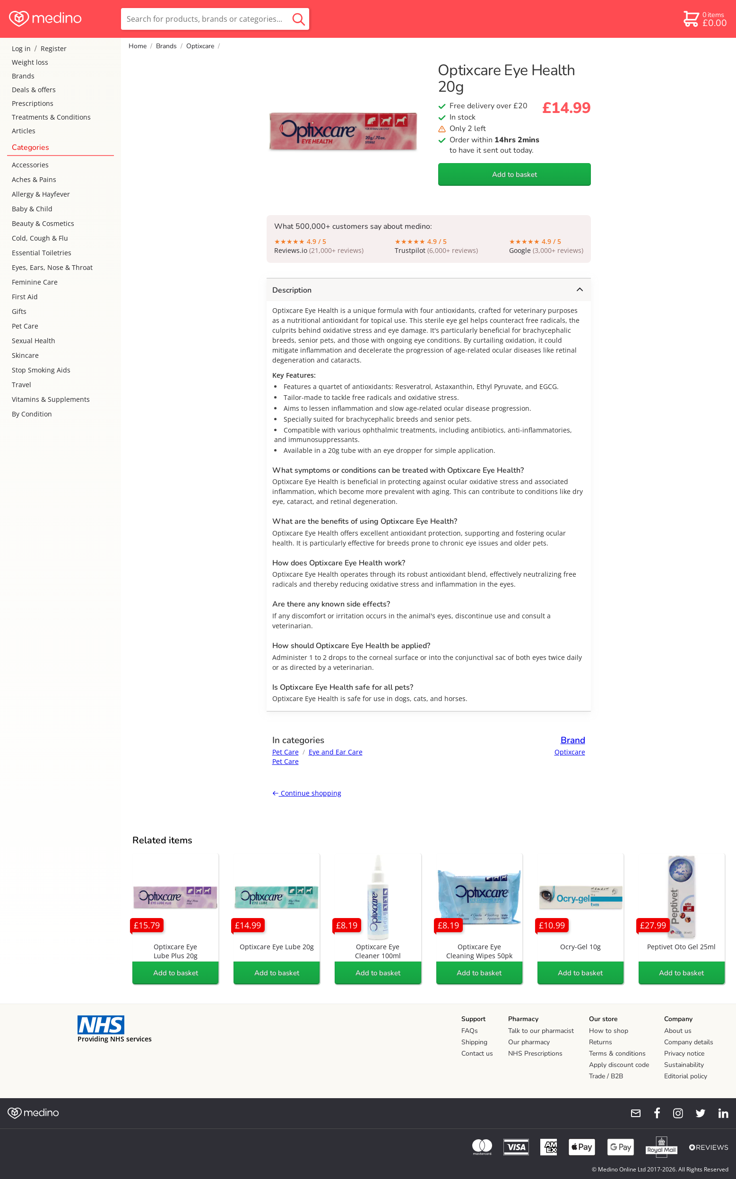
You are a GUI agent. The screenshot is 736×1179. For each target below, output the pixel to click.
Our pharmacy (529, 1042)
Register (54, 48)
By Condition (32, 413)
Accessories (30, 164)
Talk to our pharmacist (541, 1030)
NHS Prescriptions (535, 1053)
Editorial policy (685, 1076)
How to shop (608, 1030)
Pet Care (25, 325)
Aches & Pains (34, 179)
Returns (600, 1042)
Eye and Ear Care (336, 751)
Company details (688, 1042)
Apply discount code (619, 1064)
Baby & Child (32, 208)
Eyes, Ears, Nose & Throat (52, 267)
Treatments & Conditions (51, 117)
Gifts (19, 311)
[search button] (298, 19)
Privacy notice (684, 1053)
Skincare (25, 355)
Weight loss (30, 62)
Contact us (477, 1053)
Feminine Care (35, 281)
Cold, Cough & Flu (40, 238)
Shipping (474, 1042)
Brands (23, 75)
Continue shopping (306, 793)
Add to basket (514, 174)
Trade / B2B (606, 1076)
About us (678, 1030)
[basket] (704, 18)
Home (138, 46)
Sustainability (684, 1064)
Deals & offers (34, 89)
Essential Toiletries (41, 252)
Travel (21, 384)
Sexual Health (33, 340)
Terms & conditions (617, 1053)
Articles (23, 130)
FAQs (469, 1030)
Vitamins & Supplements (51, 399)
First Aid (25, 296)
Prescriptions (32, 103)
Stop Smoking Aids (41, 369)
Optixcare (200, 46)
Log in (21, 48)
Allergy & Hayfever (41, 194)
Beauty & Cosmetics (43, 223)
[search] (215, 19)
